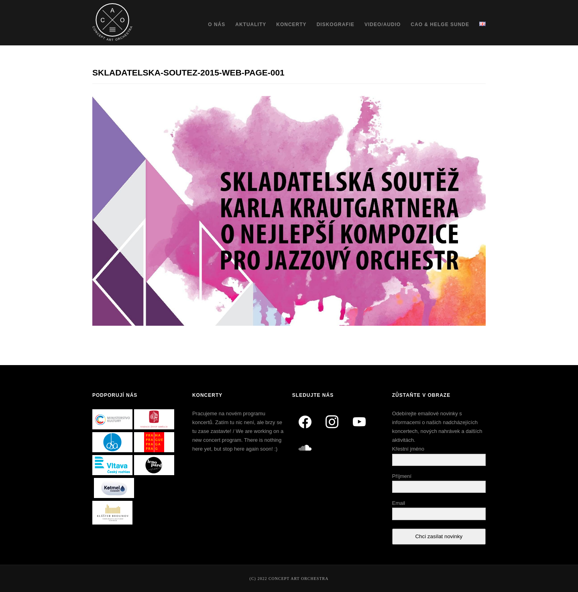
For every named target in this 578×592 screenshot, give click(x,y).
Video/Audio (382, 24)
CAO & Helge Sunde (440, 24)
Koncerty (291, 24)
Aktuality (250, 24)
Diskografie (335, 24)
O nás (216, 24)
